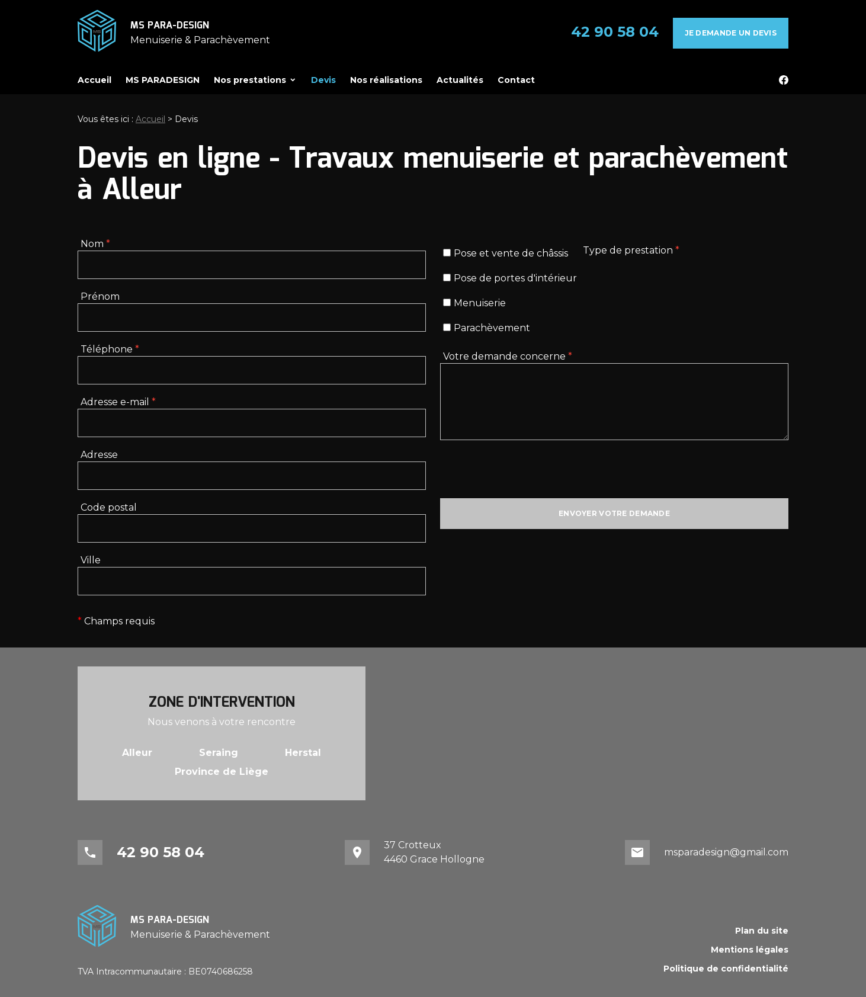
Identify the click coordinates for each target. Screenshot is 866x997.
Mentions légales (749, 949)
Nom (95, 243)
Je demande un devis (731, 32)
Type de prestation (631, 250)
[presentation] (530, 475)
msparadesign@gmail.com (726, 852)
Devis (323, 80)
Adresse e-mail (118, 402)
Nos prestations (250, 80)
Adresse (99, 454)
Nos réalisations (386, 80)
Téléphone (110, 349)
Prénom (100, 296)
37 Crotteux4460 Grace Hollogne (434, 852)
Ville (91, 560)
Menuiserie (474, 303)
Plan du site (761, 930)
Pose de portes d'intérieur (510, 278)
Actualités (460, 80)
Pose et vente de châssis (505, 253)
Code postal (109, 507)
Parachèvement (486, 328)
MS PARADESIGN (163, 80)
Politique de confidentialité (725, 968)
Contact (516, 80)
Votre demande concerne (507, 356)
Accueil (94, 80)
